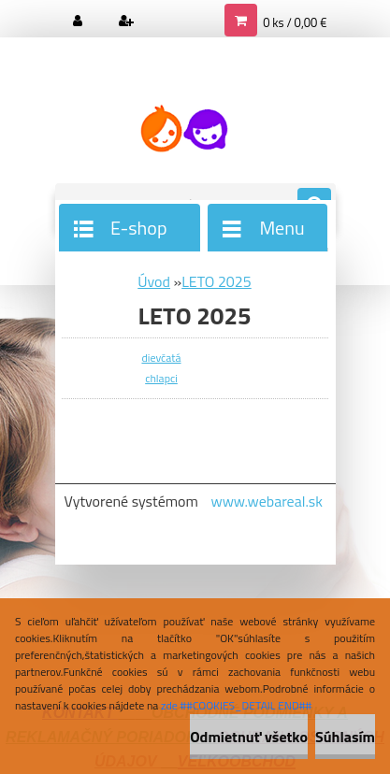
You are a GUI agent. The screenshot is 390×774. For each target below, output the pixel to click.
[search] (314, 205)
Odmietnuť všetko (249, 736)
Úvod (153, 281)
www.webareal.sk (266, 501)
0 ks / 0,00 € (294, 22)
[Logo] (183, 129)
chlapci (161, 378)
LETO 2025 (216, 281)
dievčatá (161, 357)
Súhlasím (345, 736)
